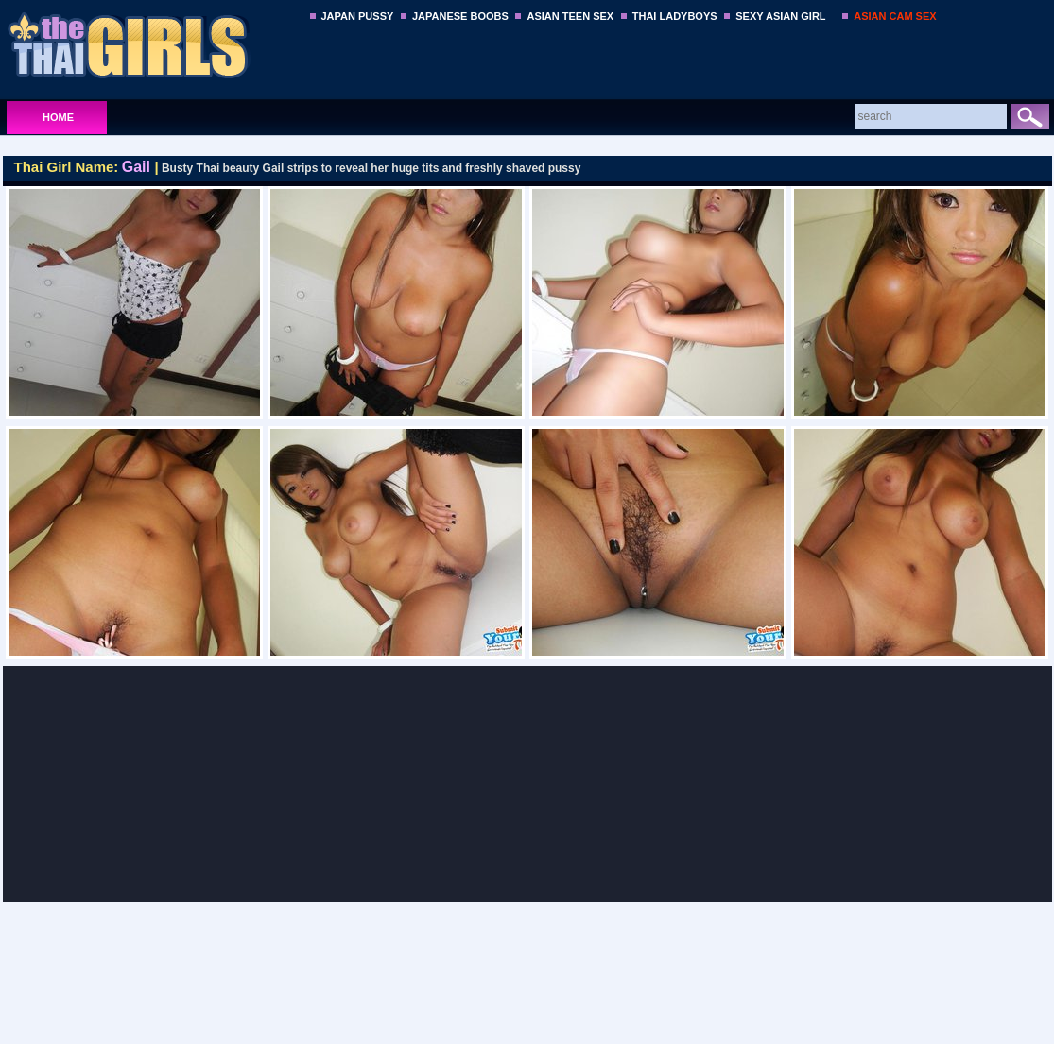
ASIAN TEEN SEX (570, 16)
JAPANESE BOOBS (460, 16)
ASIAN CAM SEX (895, 16)
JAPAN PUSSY (357, 16)
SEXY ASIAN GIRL (780, 16)
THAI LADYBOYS (674, 16)
